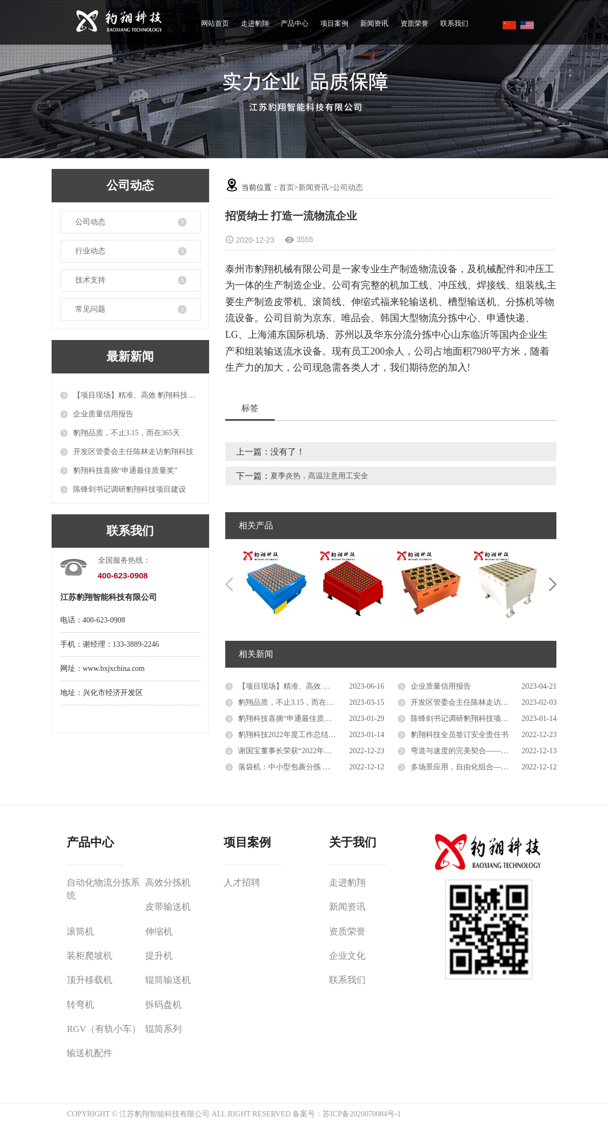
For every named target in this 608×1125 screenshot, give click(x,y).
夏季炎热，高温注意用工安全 (319, 476)
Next (552, 584)
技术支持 (90, 280)
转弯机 (80, 1005)
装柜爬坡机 (89, 956)
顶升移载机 (89, 980)
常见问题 (90, 309)
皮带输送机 (168, 907)
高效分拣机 (168, 883)
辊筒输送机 (168, 980)
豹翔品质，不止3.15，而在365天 (127, 433)
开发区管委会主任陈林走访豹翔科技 (133, 452)
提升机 (159, 956)
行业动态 (90, 251)
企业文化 (347, 956)
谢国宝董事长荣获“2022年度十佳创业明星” (309, 751)
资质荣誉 (414, 23)
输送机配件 (89, 1053)
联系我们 (454, 23)
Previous (229, 584)
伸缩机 (159, 931)
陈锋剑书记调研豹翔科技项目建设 (129, 489)
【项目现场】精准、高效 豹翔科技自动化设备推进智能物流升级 (137, 395)
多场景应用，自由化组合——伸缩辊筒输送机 (484, 767)
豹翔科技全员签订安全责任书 (460, 735)
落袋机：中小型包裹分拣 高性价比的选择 (307, 767)
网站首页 (215, 23)
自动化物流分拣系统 (103, 889)
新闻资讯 (374, 23)
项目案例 (334, 23)
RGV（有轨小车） (104, 1029)
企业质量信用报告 (103, 414)
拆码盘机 (163, 1005)
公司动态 (90, 222)
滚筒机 (80, 931)
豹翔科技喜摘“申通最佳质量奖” (125, 470)
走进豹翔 (255, 23)
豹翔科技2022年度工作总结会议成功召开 (306, 735)
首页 (286, 187)
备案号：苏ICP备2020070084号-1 (346, 1114)
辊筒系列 (163, 1029)
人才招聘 (242, 883)
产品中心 (295, 23)
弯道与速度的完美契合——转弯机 (467, 751)
